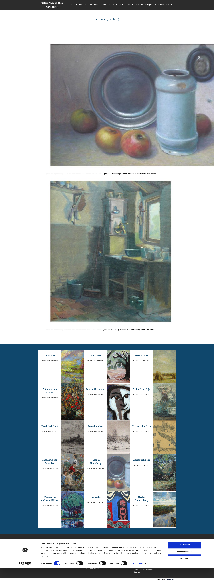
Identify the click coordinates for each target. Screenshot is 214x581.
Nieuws (79, 5)
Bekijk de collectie (95, 394)
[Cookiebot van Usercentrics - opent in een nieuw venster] (25, 576)
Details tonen (137, 576)
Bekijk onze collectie (49, 361)
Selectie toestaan (184, 564)
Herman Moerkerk (141, 426)
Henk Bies (49, 355)
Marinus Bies (141, 355)
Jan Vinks (95, 497)
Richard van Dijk (141, 389)
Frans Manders (95, 426)
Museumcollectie (126, 5)
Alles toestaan (184, 558)
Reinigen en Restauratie (154, 5)
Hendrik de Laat (49, 426)
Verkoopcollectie (91, 5)
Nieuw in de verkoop (109, 5)
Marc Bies (95, 355)
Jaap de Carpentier (95, 389)
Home (71, 5)
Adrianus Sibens (141, 460)
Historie (139, 5)
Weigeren (184, 571)
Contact (169, 5)
